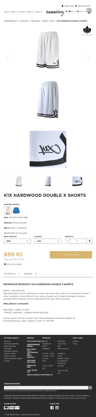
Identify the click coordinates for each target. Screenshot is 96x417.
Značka (30, 274)
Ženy (14, 12)
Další (88, 57)
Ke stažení (8, 348)
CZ (72, 12)
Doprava (7, 341)
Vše (7, 12)
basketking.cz (10, 21)
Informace (12, 274)
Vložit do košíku (70, 255)
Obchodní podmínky (11, 344)
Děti (31, 12)
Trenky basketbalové (36, 313)
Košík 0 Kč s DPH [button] (90, 9)
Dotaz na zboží (13, 264)
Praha (75, 344)
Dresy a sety (48, 21)
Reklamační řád (10, 346)
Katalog (24, 21)
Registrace (84, 6)
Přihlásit (69, 6)
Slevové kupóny (10, 356)
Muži (22, 12)
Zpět (8, 57)
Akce (38, 12)
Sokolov (76, 341)
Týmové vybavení (12, 313)
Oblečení (35, 21)
